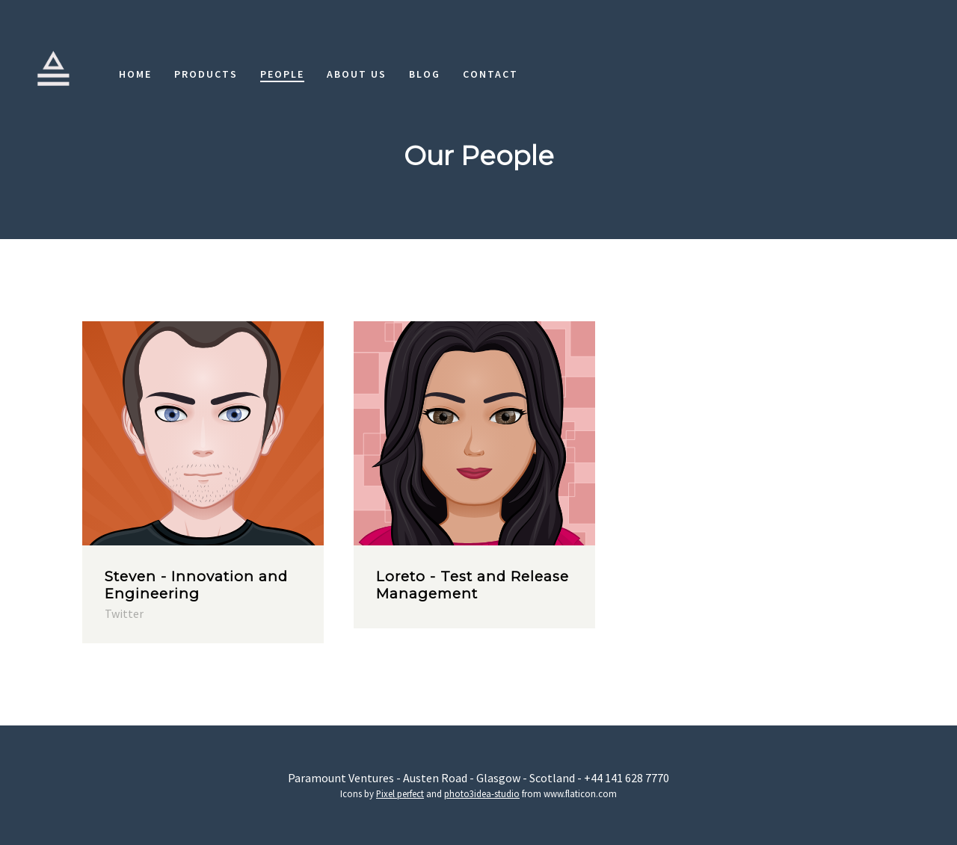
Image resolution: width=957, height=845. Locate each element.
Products (206, 74)
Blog (424, 74)
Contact (490, 74)
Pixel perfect (400, 793)
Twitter (124, 613)
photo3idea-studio (482, 793)
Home (135, 74)
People (282, 74)
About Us (357, 74)
